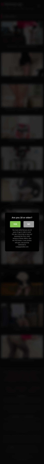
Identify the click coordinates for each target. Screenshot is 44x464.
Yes (15, 224)
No (28, 224)
